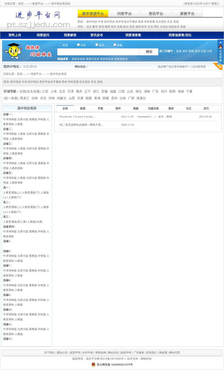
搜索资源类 (78, 59)
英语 (102, 26)
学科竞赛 (150, 21)
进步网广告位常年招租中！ (176, 66)
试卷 (209, 51)
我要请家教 (133, 35)
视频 (191, 51)
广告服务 (138, 352)
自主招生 (161, 21)
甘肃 (80, 98)
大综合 (164, 26)
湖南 (147, 91)
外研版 (42, 119)
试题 (203, 51)
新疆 (89, 98)
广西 (131, 98)
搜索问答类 (93, 59)
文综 (151, 26)
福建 (113, 91)
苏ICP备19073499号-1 (113, 358)
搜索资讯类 (107, 59)
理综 (157, 26)
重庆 (79, 91)
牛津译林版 (10, 119)
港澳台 (141, 98)
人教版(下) (14, 197)
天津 (71, 91)
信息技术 (174, 26)
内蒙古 (62, 98)
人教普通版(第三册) (15, 221)
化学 (114, 26)
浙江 (96, 91)
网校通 (163, 352)
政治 (126, 26)
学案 (100, 108)
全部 (65, 108)
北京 (62, 91)
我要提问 (43, 35)
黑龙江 (25, 98)
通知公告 (62, 352)
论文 (188, 108)
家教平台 (187, 14)
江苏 (45, 91)
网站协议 (113, 352)
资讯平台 (156, 14)
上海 (54, 91)
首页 (21, 3)
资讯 (101, 45)
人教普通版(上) (12, 192)
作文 (170, 21)
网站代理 (174, 352)
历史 (132, 26)
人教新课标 (16, 138)
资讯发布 (96, 35)
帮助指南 (100, 352)
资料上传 (14, 35)
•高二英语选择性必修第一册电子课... (81, 124)
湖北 (139, 91)
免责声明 (75, 352)
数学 (96, 26)
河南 (52, 98)
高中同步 (110, 21)
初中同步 (92, 21)
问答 (83, 45)
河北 (43, 98)
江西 (122, 91)
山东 (130, 91)
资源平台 (37, 3)
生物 (120, 26)
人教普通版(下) (31, 192)
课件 (185, 51)
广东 (156, 91)
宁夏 (189, 91)
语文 (89, 26)
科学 (144, 26)
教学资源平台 (93, 14)
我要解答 (70, 35)
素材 (197, 51)
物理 (108, 26)
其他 (176, 21)
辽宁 (88, 91)
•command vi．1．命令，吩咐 (154, 116)
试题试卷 (153, 108)
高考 (141, 21)
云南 (123, 98)
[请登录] (189, 3)
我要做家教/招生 (180, 35)
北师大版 (22, 119)
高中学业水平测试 (127, 21)
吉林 (35, 98)
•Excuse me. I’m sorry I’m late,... (77, 116)
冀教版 (33, 119)
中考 (101, 21)
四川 (164, 91)
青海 (97, 98)
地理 (138, 26)
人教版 (19, 124)
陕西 (172, 91)
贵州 (114, 98)
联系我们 (151, 352)
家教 (119, 45)
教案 (179, 51)
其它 (206, 108)
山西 (72, 98)
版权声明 (126, 352)
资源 (65, 45)
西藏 (106, 98)
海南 (181, 91)
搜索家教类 (121, 59)
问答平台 (124, 14)
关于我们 (49, 352)
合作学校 (87, 352)
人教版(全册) (35, 221)
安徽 (105, 91)
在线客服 (220, 56)
